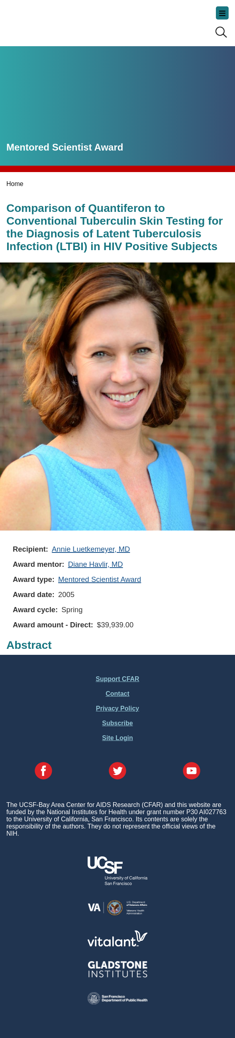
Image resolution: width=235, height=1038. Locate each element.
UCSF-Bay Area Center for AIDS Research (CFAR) (46, 20)
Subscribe (117, 723)
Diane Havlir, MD (95, 564)
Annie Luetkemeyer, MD (91, 549)
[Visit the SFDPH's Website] (117, 1002)
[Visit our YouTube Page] (192, 771)
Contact (117, 693)
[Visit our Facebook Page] (43, 771)
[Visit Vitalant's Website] (117, 944)
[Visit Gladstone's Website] (117, 975)
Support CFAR (117, 679)
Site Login (117, 737)
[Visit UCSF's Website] (117, 882)
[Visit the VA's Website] (117, 914)
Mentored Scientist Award (99, 579)
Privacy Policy (117, 708)
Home (15, 183)
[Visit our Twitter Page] (117, 771)
